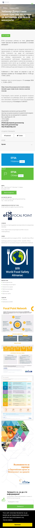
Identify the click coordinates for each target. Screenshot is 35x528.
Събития (4, 299)
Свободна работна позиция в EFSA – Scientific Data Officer (17, 238)
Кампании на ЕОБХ (7, 301)
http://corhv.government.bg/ (9, 124)
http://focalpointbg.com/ (8, 126)
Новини (16, 161)
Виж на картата (9, 192)
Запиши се (20, 506)
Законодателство (7, 282)
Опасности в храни (7, 287)
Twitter (20, 135)
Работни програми (7, 289)
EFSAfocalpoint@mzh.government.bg (12, 123)
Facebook (7, 135)
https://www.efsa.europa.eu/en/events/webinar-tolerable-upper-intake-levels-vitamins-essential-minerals (15, 89)
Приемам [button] (17, 524)
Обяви (17, 173)
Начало (4, 8)
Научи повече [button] (7, 520)
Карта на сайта (6, 293)
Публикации (5, 291)
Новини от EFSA (14, 8)
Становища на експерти (9, 284)
